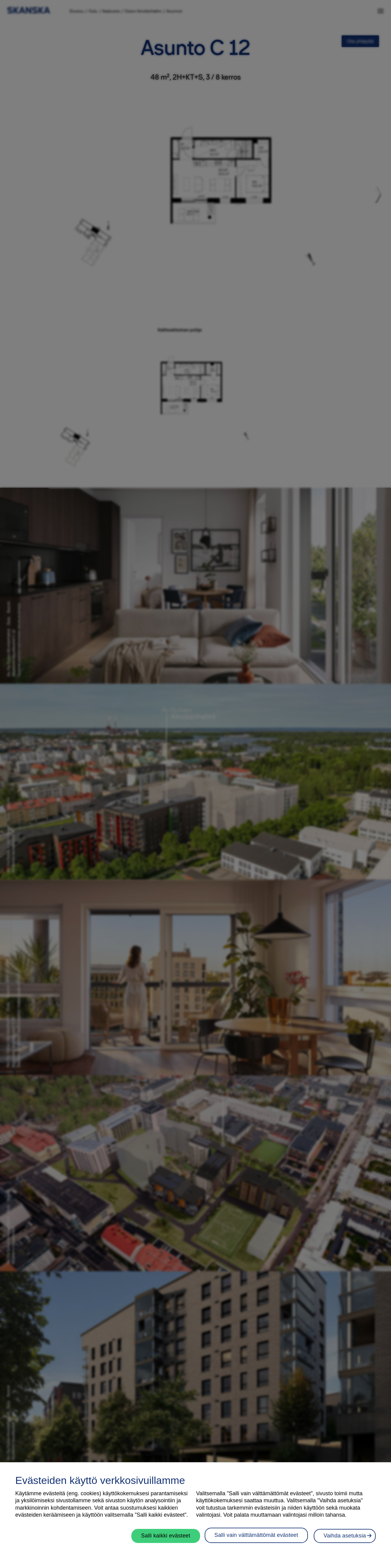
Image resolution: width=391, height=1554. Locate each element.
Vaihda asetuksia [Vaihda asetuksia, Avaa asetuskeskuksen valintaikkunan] (344, 1536)
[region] (195, 1508)
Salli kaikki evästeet (167, 1536)
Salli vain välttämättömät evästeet (257, 1535)
